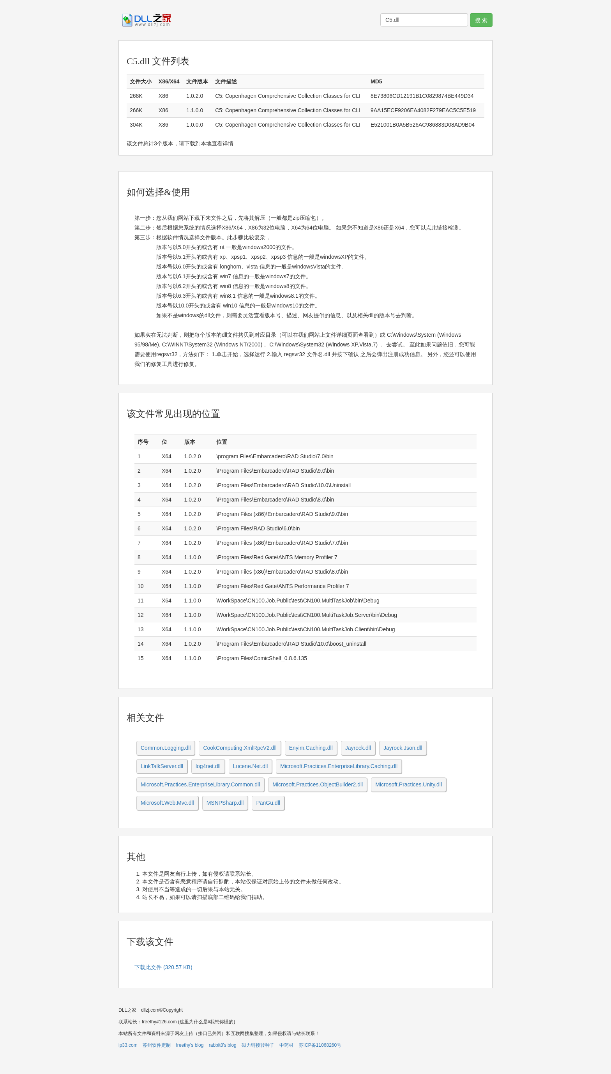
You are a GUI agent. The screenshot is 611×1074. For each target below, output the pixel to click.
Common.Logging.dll (166, 748)
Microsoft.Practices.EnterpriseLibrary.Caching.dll (338, 766)
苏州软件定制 (157, 1045)
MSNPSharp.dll (225, 803)
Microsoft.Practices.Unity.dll (408, 784)
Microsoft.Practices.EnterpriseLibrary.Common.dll (200, 784)
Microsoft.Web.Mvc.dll (167, 803)
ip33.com (128, 1045)
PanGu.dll (268, 803)
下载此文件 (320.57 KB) (163, 967)
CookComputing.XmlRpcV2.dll (239, 748)
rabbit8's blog (223, 1045)
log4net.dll (208, 766)
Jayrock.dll (358, 748)
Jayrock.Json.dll (402, 748)
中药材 (286, 1045)
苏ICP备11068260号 (320, 1045)
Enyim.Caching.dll (311, 748)
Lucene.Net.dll (250, 766)
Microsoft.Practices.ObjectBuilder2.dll (317, 784)
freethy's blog (189, 1045)
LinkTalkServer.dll (162, 766)
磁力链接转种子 (258, 1045)
